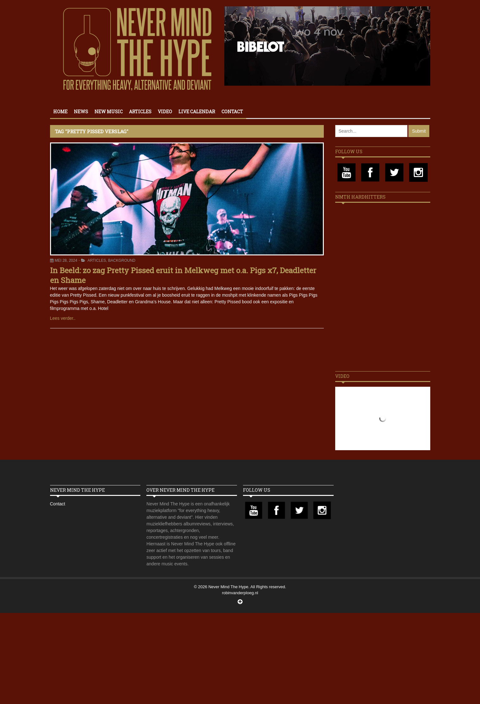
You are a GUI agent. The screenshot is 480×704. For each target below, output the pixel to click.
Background (121, 260)
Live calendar (196, 112)
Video (165, 112)
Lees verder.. (63, 318)
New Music (108, 112)
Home (60, 112)
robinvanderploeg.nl (240, 592)
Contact (232, 112)
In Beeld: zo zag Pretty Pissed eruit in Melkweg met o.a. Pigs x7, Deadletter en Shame (183, 275)
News (81, 112)
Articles (140, 112)
